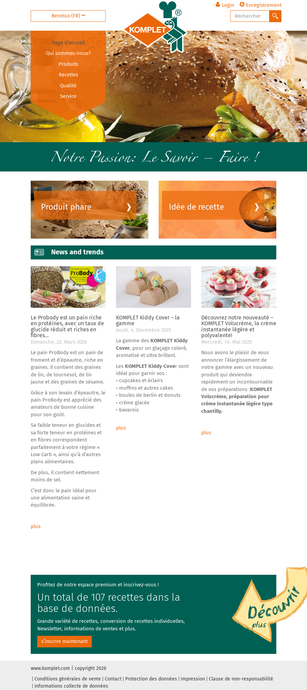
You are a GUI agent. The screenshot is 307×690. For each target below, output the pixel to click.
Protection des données (151, 679)
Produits (68, 64)
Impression (193, 679)
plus (36, 526)
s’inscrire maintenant (64, 641)
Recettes (68, 75)
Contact (113, 679)
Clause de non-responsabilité (241, 679)
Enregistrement (260, 5)
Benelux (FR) (68, 16)
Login (224, 5)
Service (68, 96)
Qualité (68, 85)
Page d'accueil (68, 43)
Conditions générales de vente (67, 679)
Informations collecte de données (71, 686)
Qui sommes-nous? (68, 53)
